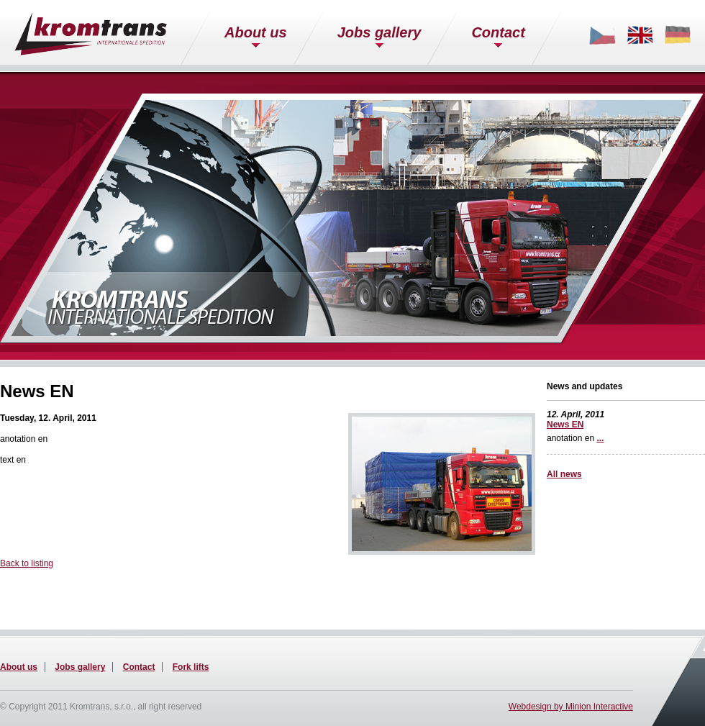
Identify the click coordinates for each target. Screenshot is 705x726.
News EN (565, 424)
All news (564, 474)
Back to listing (26, 563)
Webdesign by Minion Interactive (571, 707)
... (600, 438)
